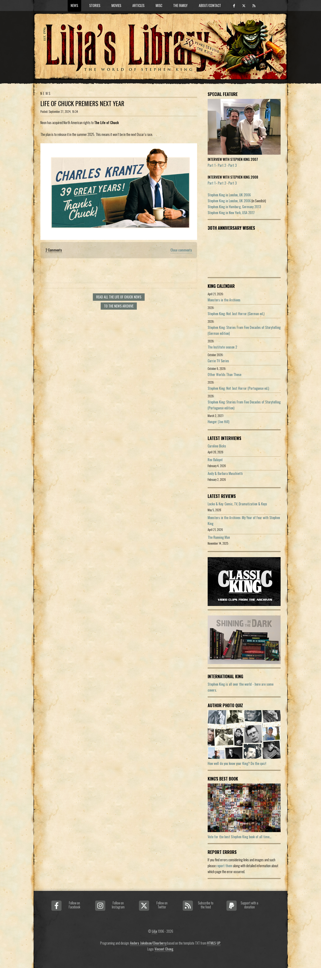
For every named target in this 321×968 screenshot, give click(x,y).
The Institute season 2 (222, 347)
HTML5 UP (213, 943)
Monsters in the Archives (224, 299)
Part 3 (232, 165)
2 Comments (53, 250)
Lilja (154, 931)
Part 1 (211, 165)
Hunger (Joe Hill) (218, 421)
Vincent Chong (164, 949)
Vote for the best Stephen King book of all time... (239, 836)
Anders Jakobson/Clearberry (148, 943)
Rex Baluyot (215, 459)
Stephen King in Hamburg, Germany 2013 (234, 206)
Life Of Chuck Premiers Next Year (82, 103)
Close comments (181, 250)
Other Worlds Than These (224, 374)
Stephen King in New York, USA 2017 (231, 212)
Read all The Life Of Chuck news (118, 296)
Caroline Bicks (217, 445)
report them (224, 865)
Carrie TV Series (218, 360)
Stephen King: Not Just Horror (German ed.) (236, 313)
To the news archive (118, 306)
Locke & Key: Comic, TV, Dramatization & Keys (237, 503)
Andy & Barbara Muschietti (225, 473)
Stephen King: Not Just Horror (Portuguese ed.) (238, 388)
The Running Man (219, 537)
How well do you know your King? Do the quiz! (237, 763)
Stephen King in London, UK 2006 (229, 194)
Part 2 (222, 165)
